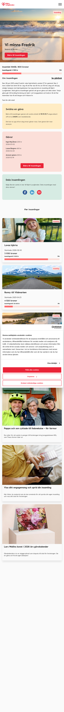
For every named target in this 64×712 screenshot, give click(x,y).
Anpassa (32, 377)
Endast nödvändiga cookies (32, 383)
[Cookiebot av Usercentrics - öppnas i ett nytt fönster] (51, 327)
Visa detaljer (52, 363)
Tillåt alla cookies (32, 370)
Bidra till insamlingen (16, 55)
